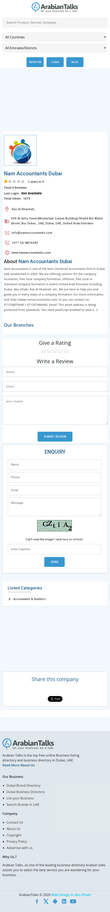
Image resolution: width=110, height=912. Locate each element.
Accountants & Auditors (29, 599)
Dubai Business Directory (26, 792)
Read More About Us (18, 765)
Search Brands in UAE (23, 804)
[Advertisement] (55, 102)
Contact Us (15, 822)
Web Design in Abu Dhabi (71, 895)
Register (35, 62)
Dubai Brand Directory (24, 785)
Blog (74, 62)
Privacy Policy (17, 841)
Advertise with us (19, 848)
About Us (14, 828)
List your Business (20, 798)
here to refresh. (72, 539)
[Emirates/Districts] (54, 47)
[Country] (54, 37)
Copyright (14, 835)
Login (55, 62)
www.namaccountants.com (31, 253)
